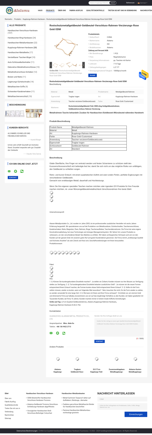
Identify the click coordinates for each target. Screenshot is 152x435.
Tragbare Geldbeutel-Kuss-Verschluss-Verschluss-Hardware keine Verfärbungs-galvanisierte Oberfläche (77, 370)
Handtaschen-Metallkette (18, 52)
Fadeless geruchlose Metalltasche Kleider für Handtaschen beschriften (78, 405)
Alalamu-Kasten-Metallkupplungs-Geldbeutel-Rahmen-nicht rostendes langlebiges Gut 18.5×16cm (135, 370)
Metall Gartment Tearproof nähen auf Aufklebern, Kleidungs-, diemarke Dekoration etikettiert (77, 399)
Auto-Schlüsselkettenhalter (19, 62)
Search (113, 3)
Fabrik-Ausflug (76, 10)
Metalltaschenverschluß (18, 96)
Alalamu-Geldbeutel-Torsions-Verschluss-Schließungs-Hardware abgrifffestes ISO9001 (42, 405)
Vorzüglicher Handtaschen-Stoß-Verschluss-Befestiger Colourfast (39, 412)
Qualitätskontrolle (95, 10)
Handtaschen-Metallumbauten (20, 43)
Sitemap (8, 418)
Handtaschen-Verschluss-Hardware (23, 30)
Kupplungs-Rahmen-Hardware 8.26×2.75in (65, 305)
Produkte (50, 10)
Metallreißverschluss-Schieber (20, 72)
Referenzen (130, 3)
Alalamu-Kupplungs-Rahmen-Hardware (102, 302)
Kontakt (92, 75)
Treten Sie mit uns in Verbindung (122, 10)
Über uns (62, 10)
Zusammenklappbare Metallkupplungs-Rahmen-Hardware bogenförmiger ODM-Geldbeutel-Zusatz (117, 370)
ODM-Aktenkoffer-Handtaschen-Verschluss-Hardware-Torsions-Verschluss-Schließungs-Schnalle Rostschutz (39, 399)
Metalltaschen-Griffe (16, 86)
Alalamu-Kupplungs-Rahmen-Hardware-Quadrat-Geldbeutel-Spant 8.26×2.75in (57, 370)
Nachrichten (146, 10)
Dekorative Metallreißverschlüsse (22, 67)
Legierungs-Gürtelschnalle (19, 82)
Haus (40, 10)
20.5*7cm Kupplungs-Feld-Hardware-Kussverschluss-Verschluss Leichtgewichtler (96, 370)
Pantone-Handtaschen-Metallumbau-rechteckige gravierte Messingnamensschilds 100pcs (76, 411)
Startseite (8, 19)
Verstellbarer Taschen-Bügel (19, 57)
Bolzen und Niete (15, 77)
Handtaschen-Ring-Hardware (20, 38)
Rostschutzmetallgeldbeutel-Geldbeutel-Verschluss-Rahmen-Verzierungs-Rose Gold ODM (66, 73)
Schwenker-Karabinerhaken (19, 91)
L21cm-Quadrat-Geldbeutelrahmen (74, 302)
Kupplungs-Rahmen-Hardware (34, 19)
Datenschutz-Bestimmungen (27, 431)
